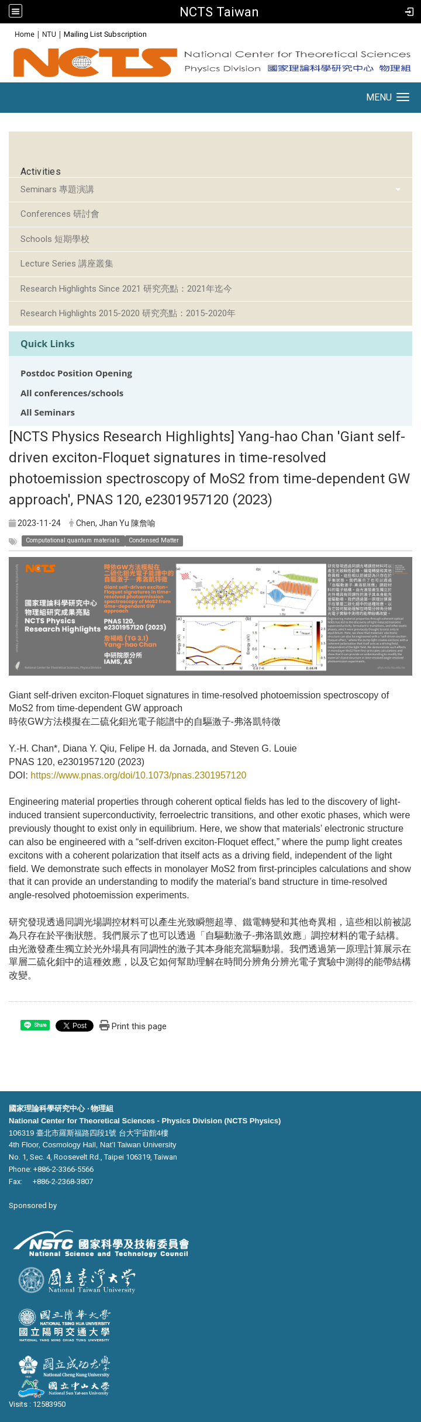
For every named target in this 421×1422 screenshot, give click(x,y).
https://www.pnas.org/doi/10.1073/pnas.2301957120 (138, 775)
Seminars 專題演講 (57, 189)
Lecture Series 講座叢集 (66, 263)
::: (8, 33)
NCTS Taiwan (219, 11)
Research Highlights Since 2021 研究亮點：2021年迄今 (126, 288)
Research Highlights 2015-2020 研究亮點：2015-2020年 (128, 313)
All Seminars (47, 412)
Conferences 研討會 (59, 214)
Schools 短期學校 (54, 239)
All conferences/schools (71, 393)
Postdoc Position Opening (76, 373)
